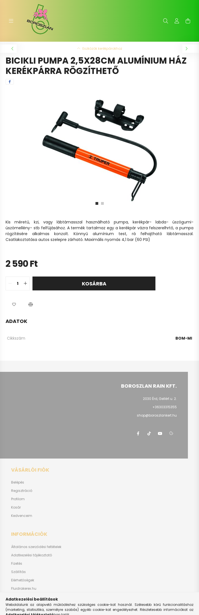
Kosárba (94, 283)
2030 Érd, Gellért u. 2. (160, 398)
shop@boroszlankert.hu (157, 415)
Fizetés (16, 564)
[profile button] (176, 20)
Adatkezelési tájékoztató (31, 555)
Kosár (16, 507)
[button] (13, 304)
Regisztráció (21, 491)
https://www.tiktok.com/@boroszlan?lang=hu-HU (149, 433)
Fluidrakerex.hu (23, 589)
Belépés (17, 482)
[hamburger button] (11, 20)
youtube (160, 433)
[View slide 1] (96, 203)
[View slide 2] (102, 203)
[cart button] (187, 20)
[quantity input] (17, 283)
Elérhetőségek (22, 580)
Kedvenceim (21, 516)
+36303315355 (164, 407)
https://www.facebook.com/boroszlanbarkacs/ (137, 433)
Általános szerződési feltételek (36, 547)
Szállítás (18, 572)
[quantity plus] (25, 283)
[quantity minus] (10, 283)
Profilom (18, 499)
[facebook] (10, 81)
